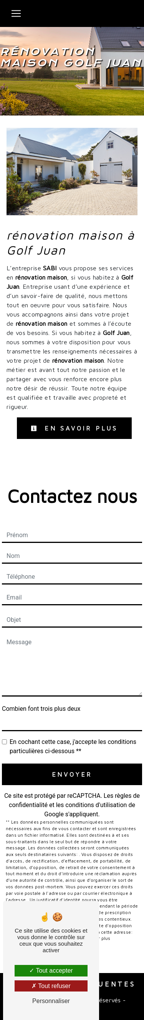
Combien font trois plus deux (41, 708)
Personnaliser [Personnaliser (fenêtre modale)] (51, 1001)
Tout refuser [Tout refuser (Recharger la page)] (51, 986)
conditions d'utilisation (96, 805)
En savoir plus (74, 428)
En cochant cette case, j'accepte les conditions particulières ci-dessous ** (73, 746)
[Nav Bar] (16, 13)
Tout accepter (51, 970)
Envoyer (72, 774)
